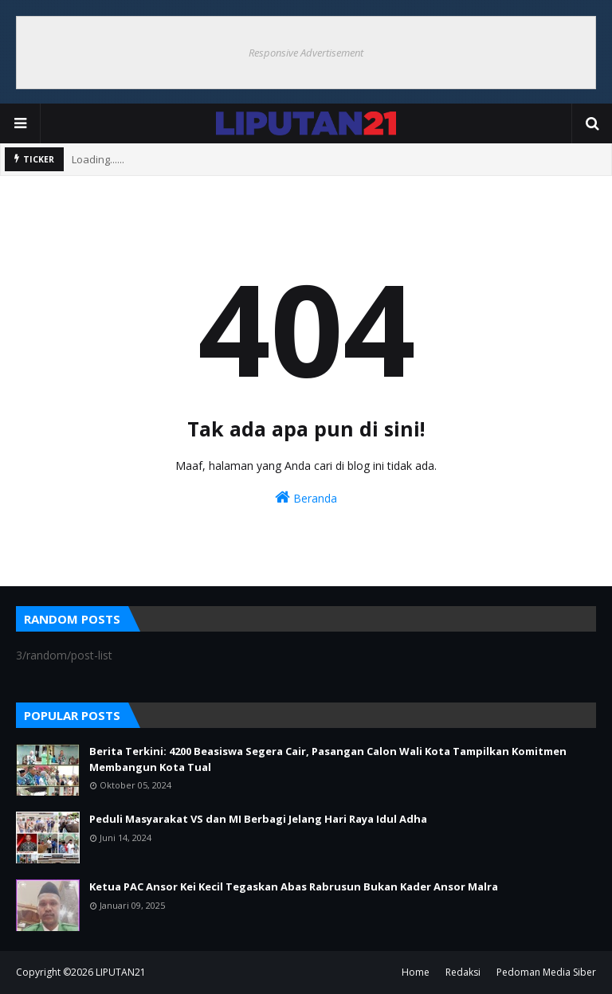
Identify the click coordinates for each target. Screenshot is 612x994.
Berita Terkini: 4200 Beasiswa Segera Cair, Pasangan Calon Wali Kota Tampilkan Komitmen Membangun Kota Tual (328, 759)
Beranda (306, 497)
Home (416, 972)
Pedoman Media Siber (546, 972)
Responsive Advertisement (306, 52)
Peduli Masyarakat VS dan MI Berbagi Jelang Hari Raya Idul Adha (258, 819)
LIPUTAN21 (121, 972)
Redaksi (463, 972)
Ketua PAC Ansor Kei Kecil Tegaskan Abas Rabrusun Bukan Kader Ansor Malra (293, 886)
